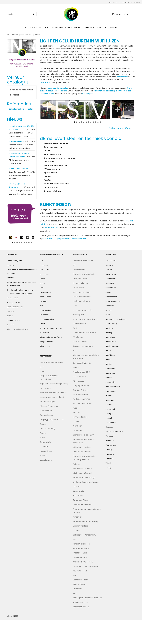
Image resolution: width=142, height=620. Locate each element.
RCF (41, 261)
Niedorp (109, 395)
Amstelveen (111, 274)
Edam (108, 314)
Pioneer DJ (44, 270)
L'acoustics (44, 265)
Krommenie (110, 368)
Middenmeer (111, 391)
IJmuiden (109, 364)
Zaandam (110, 454)
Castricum (110, 305)
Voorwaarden (12, 298)
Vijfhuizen (109, 436)
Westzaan (110, 440)
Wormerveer (111, 445)
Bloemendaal (111, 297)
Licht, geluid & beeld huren (57, 28)
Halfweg (109, 332)
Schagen (109, 413)
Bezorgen (11, 311)
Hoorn (108, 359)
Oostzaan (110, 400)
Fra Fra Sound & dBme (18, 168)
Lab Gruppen (45, 292)
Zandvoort (110, 458)
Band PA (78, 28)
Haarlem (109, 328)
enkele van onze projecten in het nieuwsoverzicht (64, 239)
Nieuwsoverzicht (14, 320)
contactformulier (51, 227)
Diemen (109, 310)
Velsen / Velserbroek (114, 431)
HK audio (43, 301)
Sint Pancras (111, 422)
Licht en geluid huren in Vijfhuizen (26, 34)
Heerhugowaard (112, 346)
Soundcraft (44, 314)
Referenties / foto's (15, 261)
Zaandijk (109, 449)
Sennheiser (44, 274)
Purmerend (110, 409)
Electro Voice (45, 310)
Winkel (108, 463)
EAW (42, 288)
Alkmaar (109, 270)
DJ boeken (14, 95)
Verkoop (89, 28)
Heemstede (111, 341)
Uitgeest (109, 427)
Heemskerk (110, 337)
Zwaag (108, 467)
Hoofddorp (110, 355)
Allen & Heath (45, 297)
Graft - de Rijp (111, 323)
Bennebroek (111, 288)
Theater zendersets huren (51, 328)
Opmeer (109, 404)
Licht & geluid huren (15, 307)
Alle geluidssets (46, 341)
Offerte (137, 2)
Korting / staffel (13, 302)
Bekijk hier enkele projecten (21, 109)
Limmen (109, 377)
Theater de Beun (16, 141)
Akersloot (109, 265)
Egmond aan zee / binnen (116, 319)
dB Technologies (47, 319)
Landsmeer (110, 373)
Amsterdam (111, 279)
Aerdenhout (111, 261)
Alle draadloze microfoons (51, 337)
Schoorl (109, 418)
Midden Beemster (113, 386)
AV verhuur (44, 332)
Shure (42, 283)
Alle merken (45, 346)
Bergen (108, 292)
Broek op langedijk (113, 301)
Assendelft (110, 283)
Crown (42, 323)
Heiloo (108, 350)
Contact (101, 28)
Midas (42, 279)
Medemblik (110, 382)
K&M (42, 305)
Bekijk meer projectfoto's (121, 128)
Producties (35, 28)
